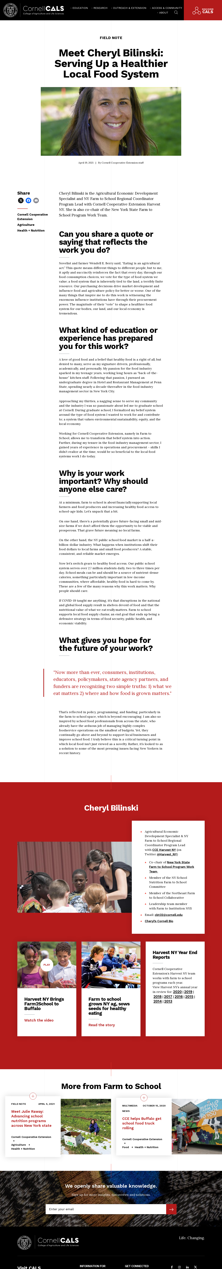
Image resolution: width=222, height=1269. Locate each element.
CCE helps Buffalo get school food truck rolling (141, 1123)
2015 (189, 996)
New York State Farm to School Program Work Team (171, 891)
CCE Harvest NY (164, 874)
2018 (157, 996)
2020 (177, 991)
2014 (157, 1001)
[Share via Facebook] (29, 200)
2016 (179, 996)
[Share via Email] (36, 200)
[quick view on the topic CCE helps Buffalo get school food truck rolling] (143, 1097)
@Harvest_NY (167, 879)
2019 (188, 991)
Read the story (101, 1025)
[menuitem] (79, 8)
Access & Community (167, 8)
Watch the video (39, 1020)
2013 (168, 1001)
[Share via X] (21, 200)
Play (48, 967)
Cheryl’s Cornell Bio (159, 945)
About (163, 12)
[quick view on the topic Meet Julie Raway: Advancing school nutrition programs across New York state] (32, 1096)
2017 (168, 996)
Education (80, 8)
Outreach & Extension (129, 8)
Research (100, 8)
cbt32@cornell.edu (169, 939)
